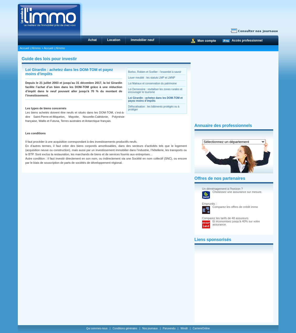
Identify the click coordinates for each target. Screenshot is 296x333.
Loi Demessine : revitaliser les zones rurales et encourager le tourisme (155, 91)
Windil (183, 328)
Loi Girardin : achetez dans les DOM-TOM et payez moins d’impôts (155, 99)
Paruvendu (169, 328)
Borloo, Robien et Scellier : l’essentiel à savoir (154, 71)
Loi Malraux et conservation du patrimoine (152, 83)
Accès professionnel (247, 40)
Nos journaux (150, 328)
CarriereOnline (201, 328)
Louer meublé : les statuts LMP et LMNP (151, 77)
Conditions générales (124, 328)
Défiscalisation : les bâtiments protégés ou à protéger (154, 108)
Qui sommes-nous (97, 328)
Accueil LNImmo (30, 48)
